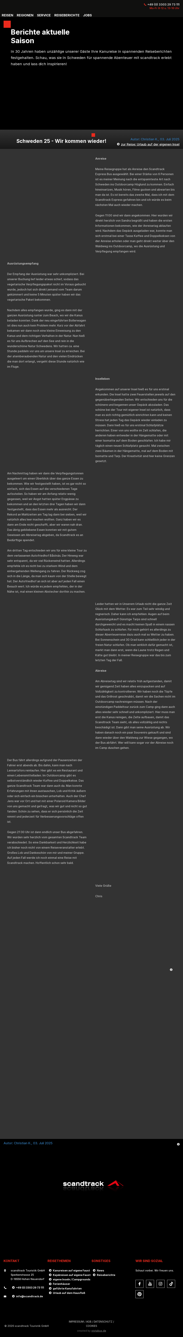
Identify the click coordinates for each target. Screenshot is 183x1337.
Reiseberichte (106, 1274)
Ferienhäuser (61, 1283)
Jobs (87, 15)
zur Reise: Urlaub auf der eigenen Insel (150, 144)
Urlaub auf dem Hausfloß (69, 1292)
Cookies (91, 1325)
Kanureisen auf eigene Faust (71, 1270)
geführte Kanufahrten (67, 1288)
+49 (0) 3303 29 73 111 (163, 4)
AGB (88, 1321)
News (100, 1270)
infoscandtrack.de (29, 1296)
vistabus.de (98, 1330)
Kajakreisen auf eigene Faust (72, 1274)
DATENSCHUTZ (103, 1321)
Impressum (76, 1321)
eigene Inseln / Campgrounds (71, 1279)
